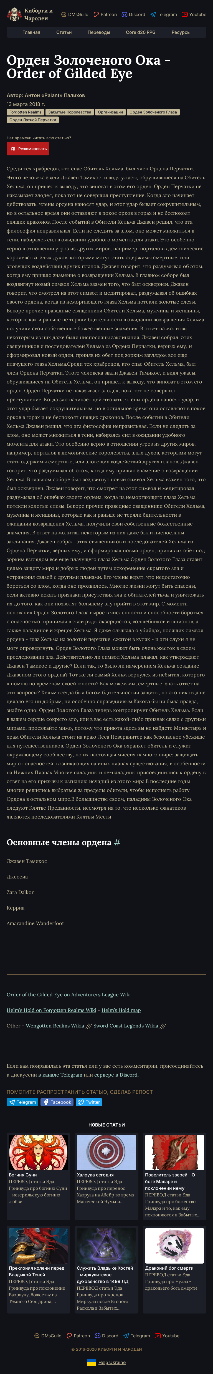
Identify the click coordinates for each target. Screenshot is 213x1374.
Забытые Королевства (69, 112)
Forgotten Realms (25, 112)
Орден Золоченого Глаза (153, 112)
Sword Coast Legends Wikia (125, 1025)
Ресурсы (181, 32)
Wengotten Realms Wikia (55, 1025)
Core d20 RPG (141, 32)
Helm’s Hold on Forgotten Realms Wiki (51, 1010)
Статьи (64, 32)
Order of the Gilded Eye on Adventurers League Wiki (69, 994)
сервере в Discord (116, 1075)
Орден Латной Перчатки (32, 119)
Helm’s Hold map (121, 1010)
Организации (110, 112)
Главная (31, 32)
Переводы (99, 32)
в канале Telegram (60, 1075)
